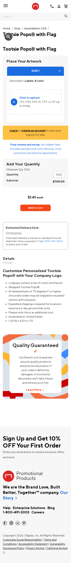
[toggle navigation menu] (5, 5)
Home (6, 28)
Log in (14, 130)
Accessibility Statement (33, 544)
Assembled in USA (35, 28)
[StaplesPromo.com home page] (35, 6)
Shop (17, 28)
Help (7, 508)
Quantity (12, 174)
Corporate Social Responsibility (22, 539)
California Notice (56, 548)
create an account (33, 130)
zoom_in (8, 37)
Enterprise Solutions (29, 508)
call (52, 6)
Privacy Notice (35, 548)
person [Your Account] (59, 6)
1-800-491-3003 (53, 241)
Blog (51, 508)
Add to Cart (35, 208)
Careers (37, 512)
